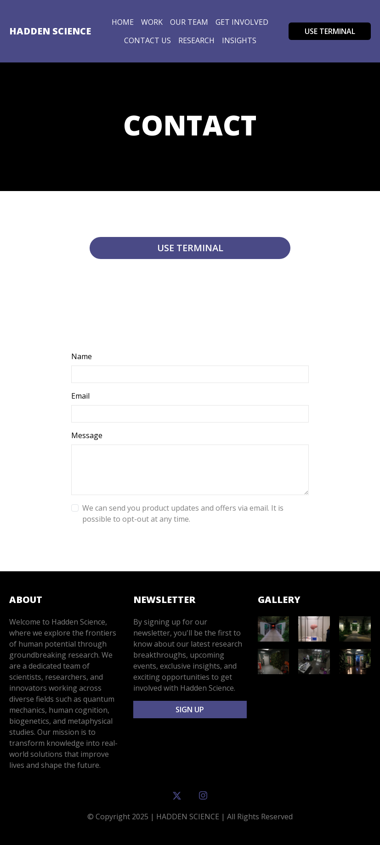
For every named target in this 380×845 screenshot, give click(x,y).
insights (239, 40)
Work (152, 22)
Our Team (189, 22)
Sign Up (190, 709)
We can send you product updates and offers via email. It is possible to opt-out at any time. (183, 513)
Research (196, 40)
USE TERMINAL (330, 31)
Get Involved (242, 22)
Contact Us (147, 40)
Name (81, 356)
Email (80, 396)
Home (123, 22)
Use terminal (190, 248)
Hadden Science (50, 31)
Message (86, 435)
